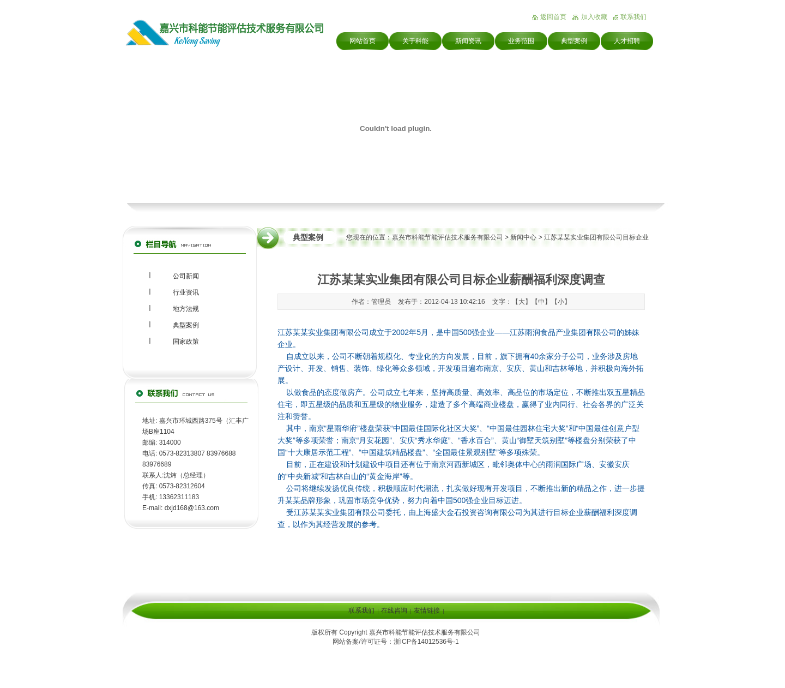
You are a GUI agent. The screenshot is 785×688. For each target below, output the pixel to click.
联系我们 (633, 17)
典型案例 (574, 41)
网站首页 (362, 41)
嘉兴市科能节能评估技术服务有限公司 (447, 237)
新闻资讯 (468, 41)
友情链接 (427, 610)
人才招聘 (627, 41)
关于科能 (415, 41)
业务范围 (521, 41)
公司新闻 (186, 276)
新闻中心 (523, 237)
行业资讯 (186, 292)
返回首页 (553, 17)
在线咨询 (394, 610)
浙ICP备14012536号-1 (426, 641)
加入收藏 (594, 17)
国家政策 (186, 341)
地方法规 (186, 309)
